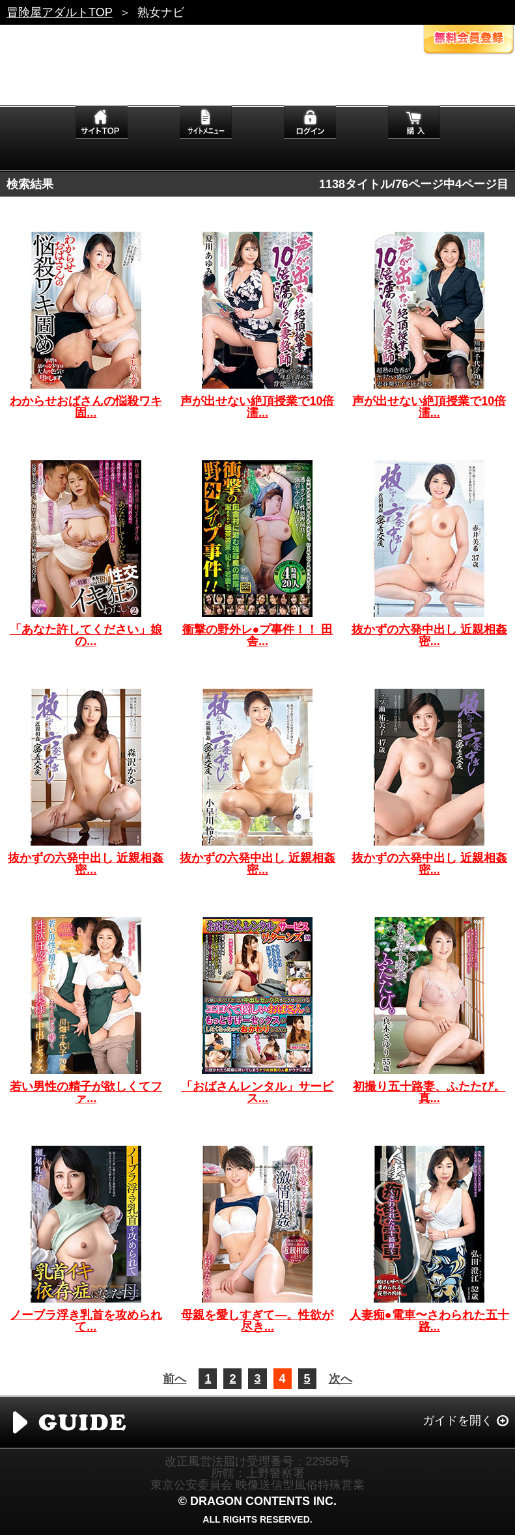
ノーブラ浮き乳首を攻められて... (86, 1320)
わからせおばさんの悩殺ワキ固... (86, 406)
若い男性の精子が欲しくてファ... (86, 1092)
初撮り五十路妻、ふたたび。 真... (429, 1092)
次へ (340, 1378)
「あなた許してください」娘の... (86, 635)
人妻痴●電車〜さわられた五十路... (429, 1320)
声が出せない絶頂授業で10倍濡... (257, 406)
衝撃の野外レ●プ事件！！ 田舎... (257, 635)
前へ (174, 1378)
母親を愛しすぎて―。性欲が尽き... (257, 1320)
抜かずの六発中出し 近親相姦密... (429, 635)
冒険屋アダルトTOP (60, 12)
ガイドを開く (458, 1420)
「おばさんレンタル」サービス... (257, 1092)
